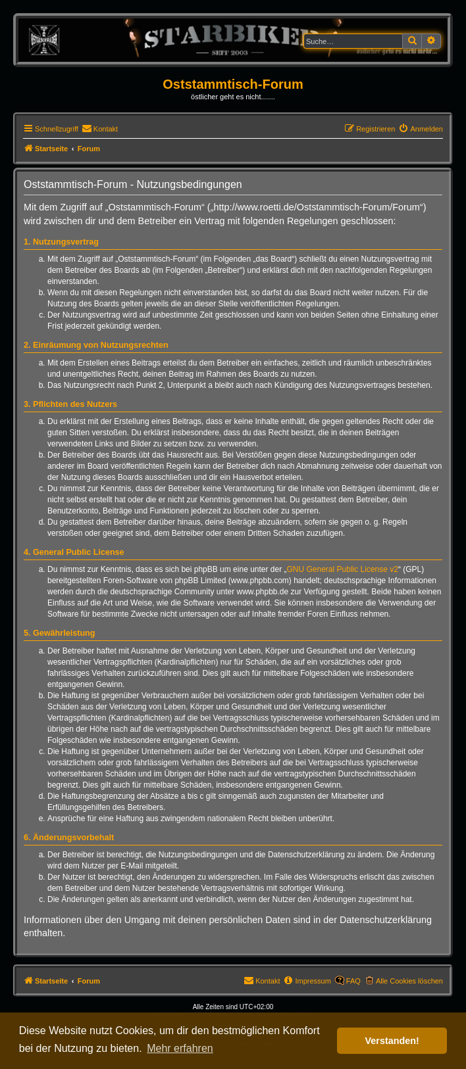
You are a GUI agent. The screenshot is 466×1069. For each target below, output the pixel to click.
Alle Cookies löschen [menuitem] (409, 981)
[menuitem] (100, 129)
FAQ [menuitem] (353, 981)
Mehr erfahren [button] (180, 1048)
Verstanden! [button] (392, 1040)
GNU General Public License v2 (342, 569)
